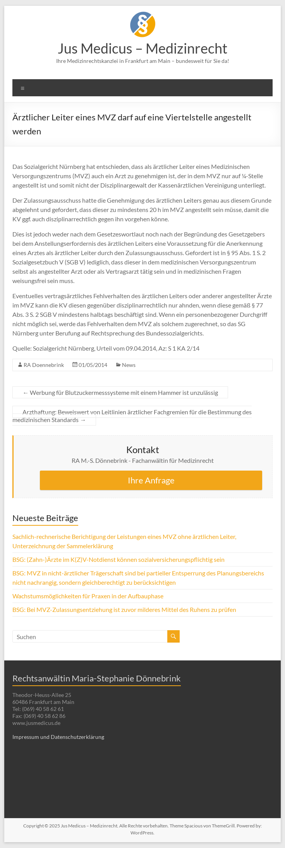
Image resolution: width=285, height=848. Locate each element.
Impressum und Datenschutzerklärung (58, 736)
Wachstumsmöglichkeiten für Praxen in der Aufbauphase (87, 596)
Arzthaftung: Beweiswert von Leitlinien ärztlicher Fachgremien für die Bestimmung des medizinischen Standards (132, 415)
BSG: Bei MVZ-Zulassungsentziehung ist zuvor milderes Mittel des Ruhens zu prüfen (124, 609)
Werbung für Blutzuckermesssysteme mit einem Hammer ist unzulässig (120, 392)
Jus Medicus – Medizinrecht (142, 48)
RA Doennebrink (44, 364)
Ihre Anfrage (151, 480)
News (129, 364)
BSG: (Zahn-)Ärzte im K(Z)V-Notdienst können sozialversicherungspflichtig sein (118, 559)
